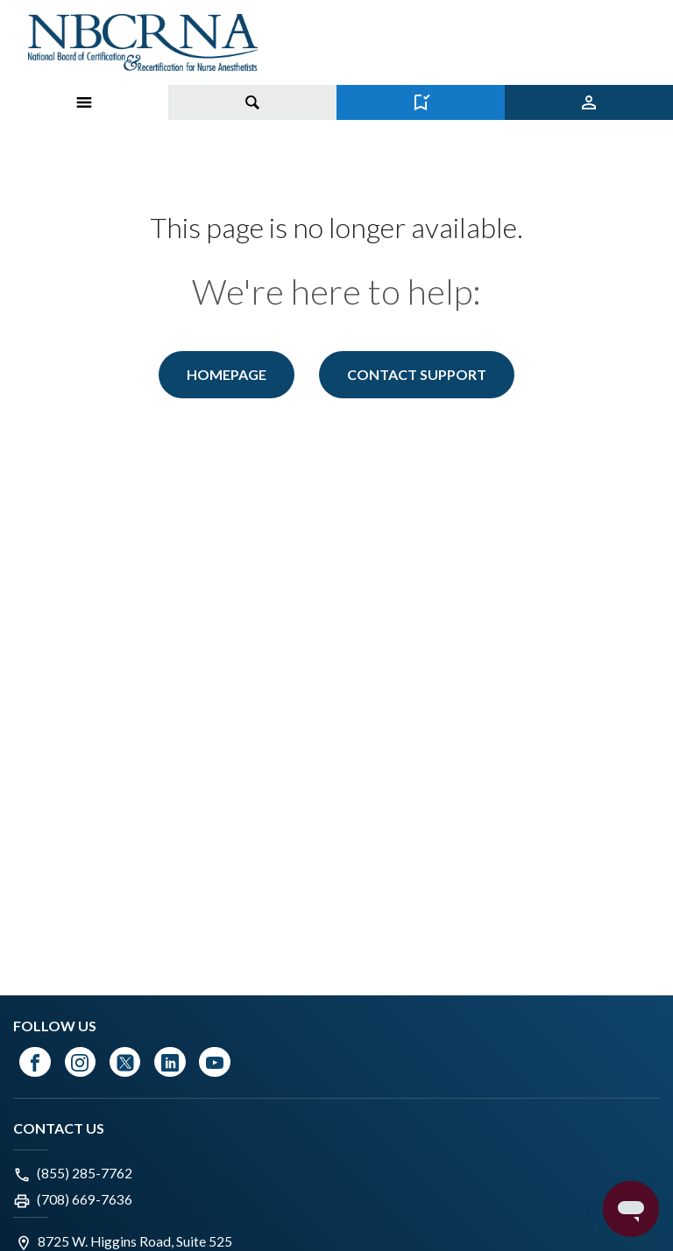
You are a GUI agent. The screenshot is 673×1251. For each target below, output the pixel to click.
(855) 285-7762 (84, 1173)
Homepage (226, 374)
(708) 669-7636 (84, 1199)
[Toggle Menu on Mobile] (84, 102)
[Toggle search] (252, 102)
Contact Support (416, 374)
